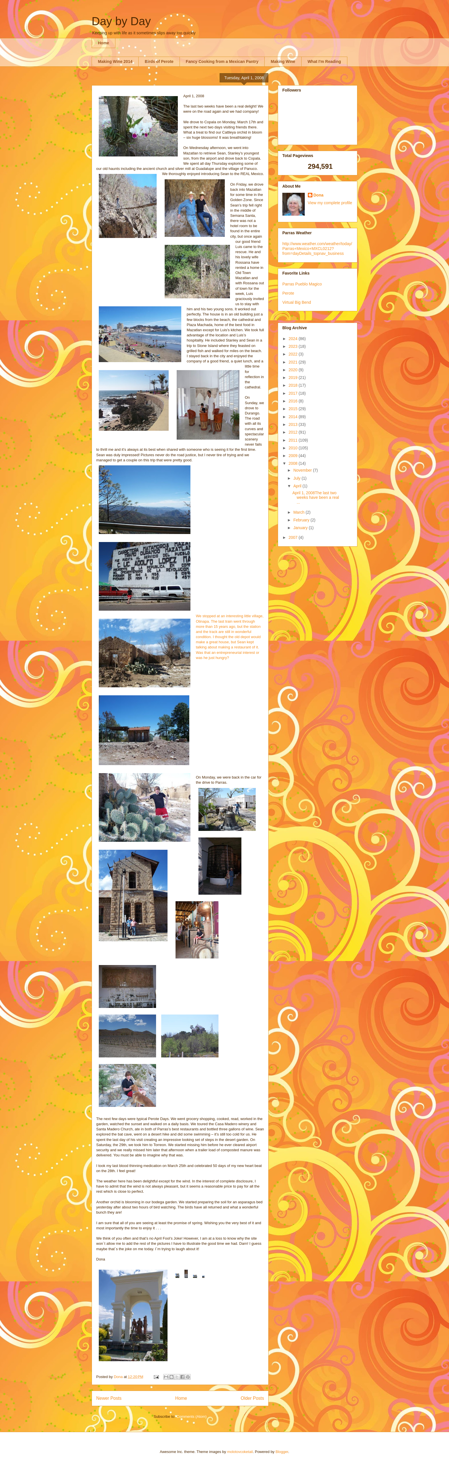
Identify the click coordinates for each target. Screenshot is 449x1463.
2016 (294, 401)
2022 (294, 354)
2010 (294, 448)
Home (103, 43)
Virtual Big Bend (296, 302)
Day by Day (121, 21)
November (303, 470)
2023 (294, 346)
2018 (294, 385)
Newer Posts (108, 1398)
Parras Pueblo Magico (302, 284)
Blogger (281, 1452)
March (299, 512)
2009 (294, 455)
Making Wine (283, 61)
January (301, 527)
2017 (294, 393)
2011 (294, 440)
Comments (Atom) (191, 1416)
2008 (294, 463)
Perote (288, 293)
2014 (294, 416)
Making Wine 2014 (115, 61)
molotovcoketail (240, 1452)
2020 (294, 370)
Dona (319, 195)
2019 (294, 377)
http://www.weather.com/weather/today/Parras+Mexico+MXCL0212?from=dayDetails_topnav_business (317, 248)
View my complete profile (330, 203)
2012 (294, 432)
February (301, 520)
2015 (294, 408)
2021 (294, 362)
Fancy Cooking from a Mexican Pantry (222, 61)
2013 (294, 424)
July (297, 478)
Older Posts (252, 1398)
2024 (294, 338)
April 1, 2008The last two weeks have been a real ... (315, 498)
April (297, 486)
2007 (294, 537)
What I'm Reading (324, 61)
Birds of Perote (159, 61)
